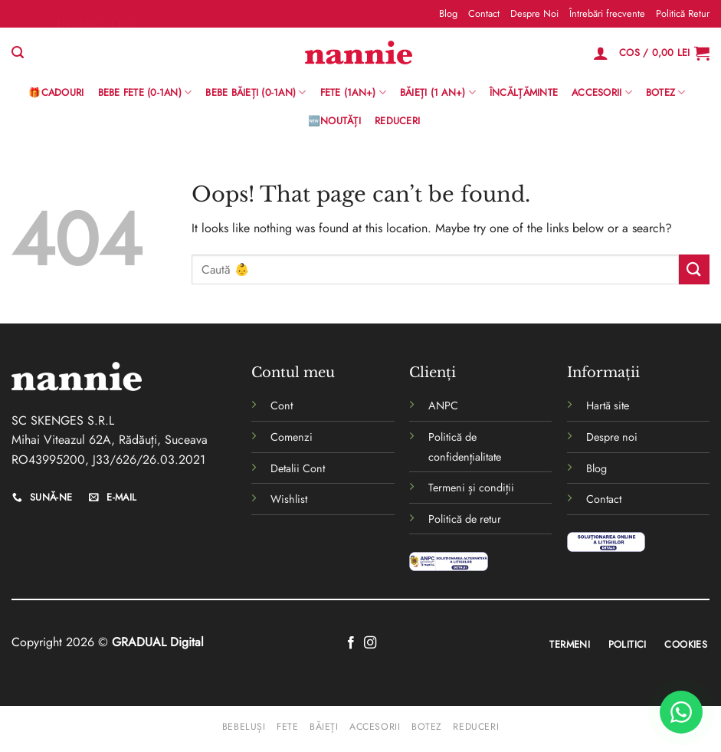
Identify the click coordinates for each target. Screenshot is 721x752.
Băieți (324, 727)
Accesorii (602, 92)
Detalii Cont (297, 468)
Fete (287, 727)
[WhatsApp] (681, 712)
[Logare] (600, 53)
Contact (484, 13)
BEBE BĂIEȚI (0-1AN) (255, 92)
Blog (448, 13)
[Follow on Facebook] (351, 643)
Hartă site (607, 405)
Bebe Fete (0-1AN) (145, 92)
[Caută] (17, 52)
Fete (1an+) (353, 92)
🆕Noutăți (334, 120)
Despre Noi (534, 13)
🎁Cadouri (56, 92)
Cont (281, 405)
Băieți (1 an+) (438, 92)
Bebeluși (244, 727)
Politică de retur (464, 519)
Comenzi (291, 437)
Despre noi (611, 437)
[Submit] (694, 269)
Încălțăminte (524, 92)
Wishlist (288, 499)
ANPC (443, 405)
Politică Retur (683, 13)
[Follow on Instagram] (370, 643)
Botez (666, 92)
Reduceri (397, 120)
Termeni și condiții (471, 487)
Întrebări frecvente (607, 13)
